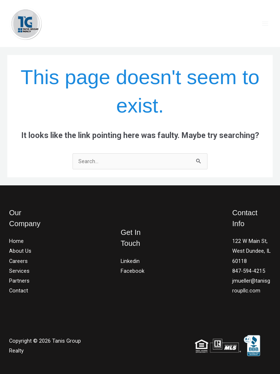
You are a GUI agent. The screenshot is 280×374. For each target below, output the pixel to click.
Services (19, 271)
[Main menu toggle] (265, 23)
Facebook (132, 271)
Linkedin (130, 261)
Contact (18, 290)
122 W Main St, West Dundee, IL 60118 (251, 251)
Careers (18, 261)
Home (16, 241)
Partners (19, 280)
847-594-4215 (248, 271)
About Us (20, 251)
